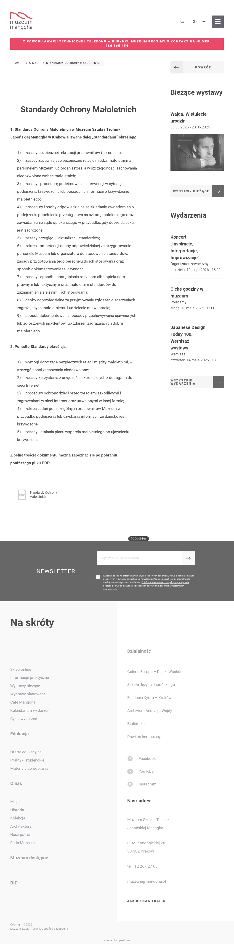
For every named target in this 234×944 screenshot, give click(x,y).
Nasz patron (20, 834)
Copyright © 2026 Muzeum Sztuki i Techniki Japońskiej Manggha (39, 926)
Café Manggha (22, 702)
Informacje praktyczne (29, 677)
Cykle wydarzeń (23, 718)
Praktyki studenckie (27, 760)
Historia (17, 810)
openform (124, 940)
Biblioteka (136, 723)
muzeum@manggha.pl (146, 881)
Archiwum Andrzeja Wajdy (149, 710)
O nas (33, 63)
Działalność (139, 651)
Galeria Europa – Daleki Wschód (155, 671)
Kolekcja (17, 818)
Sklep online (20, 669)
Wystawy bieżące (25, 685)
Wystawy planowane (27, 694)
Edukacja (19, 733)
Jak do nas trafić (146, 901)
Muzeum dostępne (29, 858)
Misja (15, 801)
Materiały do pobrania (29, 768)
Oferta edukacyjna (26, 752)
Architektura (21, 826)
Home (17, 63)
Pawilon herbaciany (144, 736)
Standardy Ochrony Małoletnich (74, 63)
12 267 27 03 (146, 866)
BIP (14, 883)
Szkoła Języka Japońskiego (151, 684)
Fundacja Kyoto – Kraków (149, 697)
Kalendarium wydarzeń (29, 710)
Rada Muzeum (22, 842)
